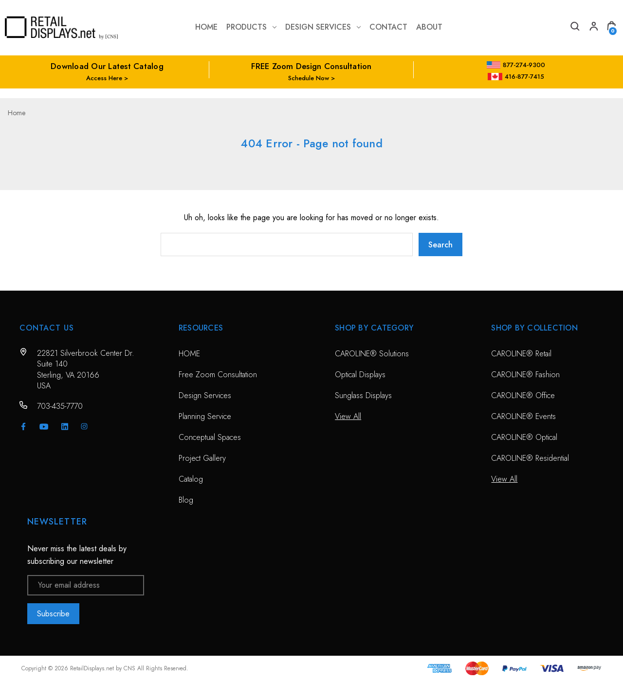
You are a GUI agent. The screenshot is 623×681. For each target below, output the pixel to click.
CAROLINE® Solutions (372, 353)
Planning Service (205, 416)
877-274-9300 (516, 65)
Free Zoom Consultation (218, 374)
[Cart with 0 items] (611, 27)
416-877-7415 (516, 76)
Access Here (104, 78)
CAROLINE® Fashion (525, 374)
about (429, 27)
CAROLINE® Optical (524, 437)
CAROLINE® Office (523, 395)
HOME (189, 353)
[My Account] (593, 27)
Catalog (191, 479)
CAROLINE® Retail (521, 353)
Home (206, 27)
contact (388, 27)
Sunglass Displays (363, 395)
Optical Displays (360, 374)
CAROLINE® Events (523, 416)
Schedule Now (308, 78)
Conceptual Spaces (210, 437)
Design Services (323, 27)
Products (251, 27)
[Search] (574, 27)
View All (348, 416)
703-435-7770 (60, 406)
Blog (186, 500)
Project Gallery (202, 458)
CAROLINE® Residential (530, 458)
